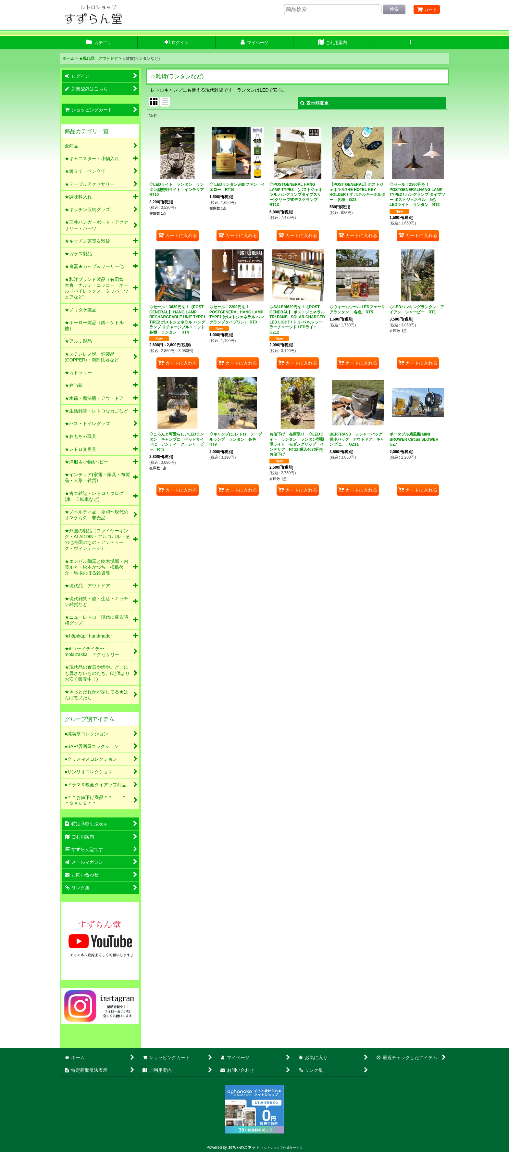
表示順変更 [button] (314, 103)
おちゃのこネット (243, 1147)
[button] (410, 42)
